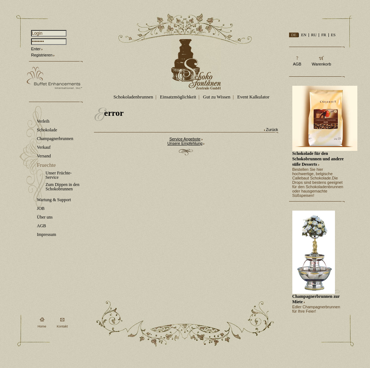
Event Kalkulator (253, 97)
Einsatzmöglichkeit (178, 97)
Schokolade (47, 129)
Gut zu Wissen (217, 97)
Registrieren (41, 55)
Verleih (43, 121)
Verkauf (44, 147)
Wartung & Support (54, 199)
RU (314, 35)
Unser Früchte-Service (59, 175)
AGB (41, 225)
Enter (35, 49)
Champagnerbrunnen (55, 138)
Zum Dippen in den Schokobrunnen (62, 186)
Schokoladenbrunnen (133, 97)
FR (323, 35)
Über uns (45, 217)
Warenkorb (321, 64)
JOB (40, 208)
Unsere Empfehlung (184, 143)
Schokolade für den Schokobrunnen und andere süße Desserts (318, 159)
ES (333, 35)
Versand (44, 155)
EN (303, 35)
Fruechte (46, 165)
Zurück (272, 129)
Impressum (46, 234)
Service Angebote (185, 139)
